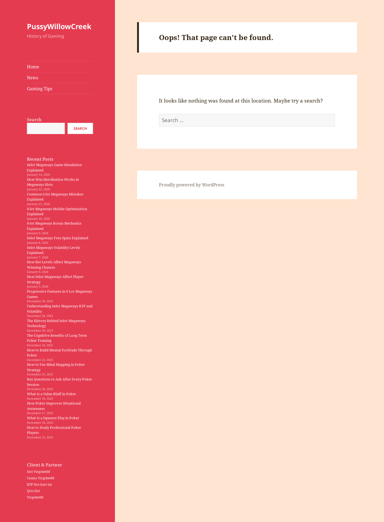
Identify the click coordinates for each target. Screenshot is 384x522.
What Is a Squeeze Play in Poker (53, 417)
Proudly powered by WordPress (191, 185)
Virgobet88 (35, 497)
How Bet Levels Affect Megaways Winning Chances (54, 265)
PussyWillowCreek (59, 26)
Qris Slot (33, 491)
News (32, 78)
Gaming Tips (39, 89)
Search (34, 120)
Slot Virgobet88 (38, 471)
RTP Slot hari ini (39, 484)
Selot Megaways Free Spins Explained (57, 238)
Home (33, 67)
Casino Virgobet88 (40, 478)
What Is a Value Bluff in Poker (51, 393)
